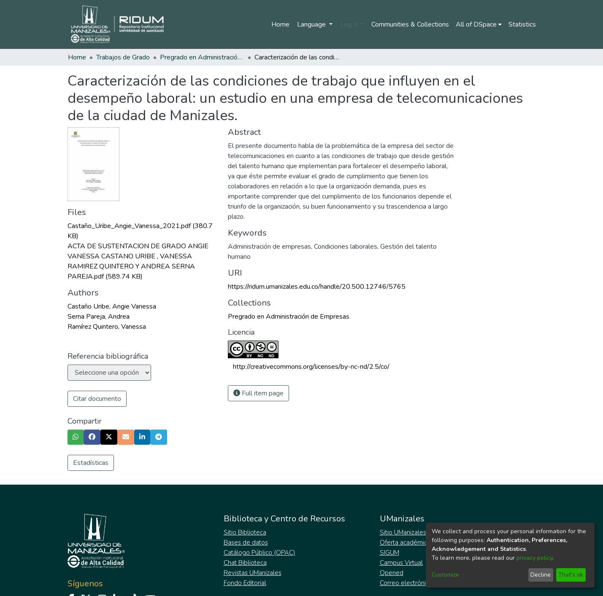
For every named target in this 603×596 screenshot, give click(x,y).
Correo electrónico (406, 583)
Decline (540, 575)
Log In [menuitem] (349, 24)
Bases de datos (246, 542)
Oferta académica (405, 542)
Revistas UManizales (252, 573)
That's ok (570, 575)
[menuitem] (479, 24)
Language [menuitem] (312, 24)
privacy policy (534, 558)
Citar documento (97, 398)
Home (280, 24)
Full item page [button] (258, 393)
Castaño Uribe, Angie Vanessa (112, 306)
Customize (445, 575)
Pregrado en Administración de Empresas (202, 57)
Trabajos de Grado (123, 57)
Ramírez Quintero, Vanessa (107, 326)
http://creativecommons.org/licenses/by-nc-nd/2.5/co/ (311, 366)
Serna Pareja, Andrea (99, 316)
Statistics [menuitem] (522, 24)
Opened (391, 573)
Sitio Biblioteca (245, 532)
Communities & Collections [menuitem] (410, 24)
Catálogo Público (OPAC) (259, 552)
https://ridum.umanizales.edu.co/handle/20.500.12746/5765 (317, 286)
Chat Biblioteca (245, 562)
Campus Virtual (401, 562)
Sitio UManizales (403, 532)
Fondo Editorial (245, 583)
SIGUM (389, 552)
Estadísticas (90, 462)
